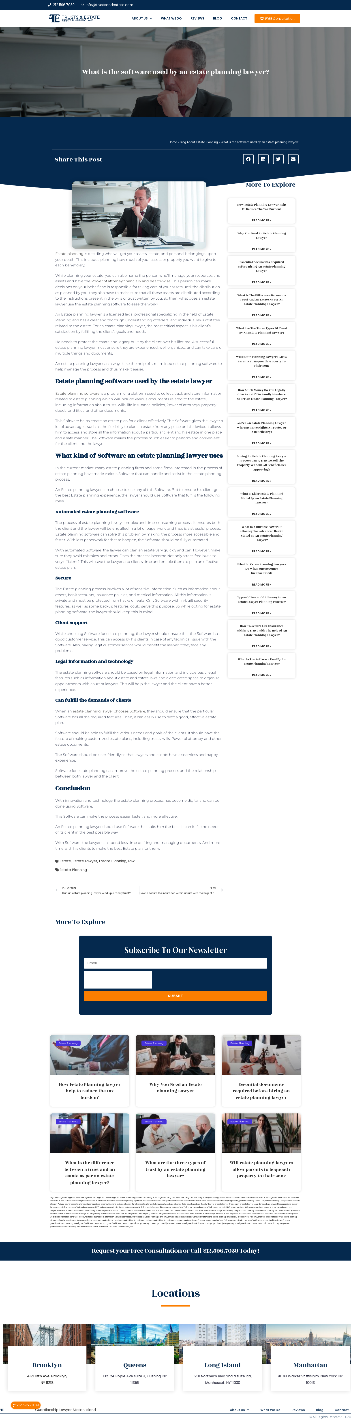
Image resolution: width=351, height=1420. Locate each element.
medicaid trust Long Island (266, 1197)
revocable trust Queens (170, 1210)
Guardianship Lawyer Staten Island (65, 1409)
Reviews (197, 18)
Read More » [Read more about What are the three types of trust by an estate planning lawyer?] (261, 344)
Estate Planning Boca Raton (97, 1217)
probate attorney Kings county (226, 1201)
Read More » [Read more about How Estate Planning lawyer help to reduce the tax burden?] (261, 220)
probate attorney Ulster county (180, 1204)
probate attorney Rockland (104, 1204)
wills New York (190, 1217)
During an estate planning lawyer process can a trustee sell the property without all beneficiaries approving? (262, 463)
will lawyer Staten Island (166, 1214)
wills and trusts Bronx (185, 1214)
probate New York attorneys (184, 1207)
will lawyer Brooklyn (77, 1214)
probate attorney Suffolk (127, 1204)
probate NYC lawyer (228, 1207)
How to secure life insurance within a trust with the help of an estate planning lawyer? (261, 630)
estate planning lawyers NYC (225, 1217)
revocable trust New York (131, 1210)
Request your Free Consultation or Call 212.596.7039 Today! (175, 1251)
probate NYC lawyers (246, 1207)
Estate (65, 861)
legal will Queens (104, 1197)
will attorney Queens (288, 1210)
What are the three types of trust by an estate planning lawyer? (261, 330)
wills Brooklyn (80, 1217)
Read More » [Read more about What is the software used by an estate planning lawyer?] (261, 675)
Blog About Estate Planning (199, 142)
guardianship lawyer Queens (62, 1227)
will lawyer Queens (147, 1214)
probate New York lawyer (208, 1207)
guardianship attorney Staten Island (172, 1223)
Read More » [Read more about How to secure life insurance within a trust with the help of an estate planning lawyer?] (261, 646)
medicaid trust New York (288, 1197)
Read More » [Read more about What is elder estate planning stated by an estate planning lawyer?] (261, 514)
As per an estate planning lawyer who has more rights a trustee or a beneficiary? (262, 427)
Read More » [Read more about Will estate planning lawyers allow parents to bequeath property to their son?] (261, 377)
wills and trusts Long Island (227, 1214)
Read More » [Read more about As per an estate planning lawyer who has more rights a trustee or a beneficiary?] (261, 443)
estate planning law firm (77, 20)
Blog (217, 18)
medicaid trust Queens (77, 1201)
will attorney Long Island (233, 1210)
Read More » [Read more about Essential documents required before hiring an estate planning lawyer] (261, 282)
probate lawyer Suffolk (134, 1207)
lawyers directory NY (110, 1210)
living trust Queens (206, 1197)
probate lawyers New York (68, 1207)
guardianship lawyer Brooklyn (199, 1223)
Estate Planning (112, 861)
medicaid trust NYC (58, 1201)
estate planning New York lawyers (248, 1220)
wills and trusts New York (249, 1214)
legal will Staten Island (121, 1197)
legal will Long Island (58, 1197)
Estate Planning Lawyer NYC (278, 1223)
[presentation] (118, 980)
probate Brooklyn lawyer (203, 1204)
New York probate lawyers (149, 1201)
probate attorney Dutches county (198, 1201)
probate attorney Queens (82, 1204)
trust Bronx (199, 1210)
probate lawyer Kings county (227, 1204)
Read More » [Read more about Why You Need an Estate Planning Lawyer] (261, 249)
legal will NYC (90, 1197)
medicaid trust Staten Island (99, 1201)
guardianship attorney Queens (143, 1223)
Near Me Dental (110, 1227)
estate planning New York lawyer (220, 1220)
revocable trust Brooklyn (67, 1210)
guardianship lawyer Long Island (226, 1223)
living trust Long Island (157, 1197)
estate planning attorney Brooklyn (191, 1220)
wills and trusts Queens (288, 1214)
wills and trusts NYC (269, 1214)
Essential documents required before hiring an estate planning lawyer (261, 266)
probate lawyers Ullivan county (158, 1207)
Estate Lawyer (85, 861)
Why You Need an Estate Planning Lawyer (261, 235)
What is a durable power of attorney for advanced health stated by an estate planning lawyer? (261, 533)
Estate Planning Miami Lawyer (157, 1217)
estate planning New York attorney (131, 1220)
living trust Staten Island (224, 1197)
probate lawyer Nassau (273, 1204)
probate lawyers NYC (90, 1207)
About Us (142, 18)
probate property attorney (267, 1207)
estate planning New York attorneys (161, 1220)
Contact (239, 18)
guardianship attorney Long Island (64, 1223)
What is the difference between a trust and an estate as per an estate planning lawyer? (261, 299)
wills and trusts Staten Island (62, 1217)
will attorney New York (253, 1210)
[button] (248, 159)
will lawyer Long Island (96, 1214)
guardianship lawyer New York (253, 1223)
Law (131, 861)
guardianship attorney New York (93, 1223)
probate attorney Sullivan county (152, 1204)
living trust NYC (191, 1197)
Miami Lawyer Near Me (119, 1217)
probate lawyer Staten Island (112, 1207)
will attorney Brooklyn (213, 1210)
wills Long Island (177, 1217)
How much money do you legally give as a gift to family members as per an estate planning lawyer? (261, 394)
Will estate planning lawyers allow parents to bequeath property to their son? (261, 361)
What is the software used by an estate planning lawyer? (262, 661)
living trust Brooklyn (139, 1197)
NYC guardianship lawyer (173, 1201)
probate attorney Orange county (279, 1201)
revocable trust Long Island (89, 1210)
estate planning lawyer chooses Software (109, 711)
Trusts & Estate (81, 17)
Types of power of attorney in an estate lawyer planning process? (261, 599)
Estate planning (69, 254)
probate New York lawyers (249, 1217)
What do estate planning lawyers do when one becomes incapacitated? (261, 568)
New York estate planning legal (124, 1201)
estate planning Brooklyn (105, 1220)
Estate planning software (77, 393)
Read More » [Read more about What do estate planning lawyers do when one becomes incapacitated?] (261, 584)
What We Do (171, 18)
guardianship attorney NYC (118, 1223)
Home (173, 142)
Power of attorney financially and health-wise (131, 281)
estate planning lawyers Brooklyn (80, 1220)
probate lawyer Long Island (251, 1204)
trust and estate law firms (272, 1217)
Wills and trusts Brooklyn (205, 1214)
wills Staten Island (204, 1217)
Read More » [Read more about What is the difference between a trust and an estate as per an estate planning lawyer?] (261, 315)
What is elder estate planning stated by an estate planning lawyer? (261, 498)
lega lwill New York (76, 1197)
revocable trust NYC (151, 1210)
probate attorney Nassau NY (252, 1201)
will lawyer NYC (131, 1214)
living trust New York (175, 1197)
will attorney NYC (270, 1210)
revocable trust (187, 1210)
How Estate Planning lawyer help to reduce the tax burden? (261, 207)
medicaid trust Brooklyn (245, 1197)
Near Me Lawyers (125, 1227)
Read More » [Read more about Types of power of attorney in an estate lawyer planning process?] (261, 613)
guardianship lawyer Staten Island (89, 1227)
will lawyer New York (115, 1214)
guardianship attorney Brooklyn (277, 1220)
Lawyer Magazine (137, 1217)
